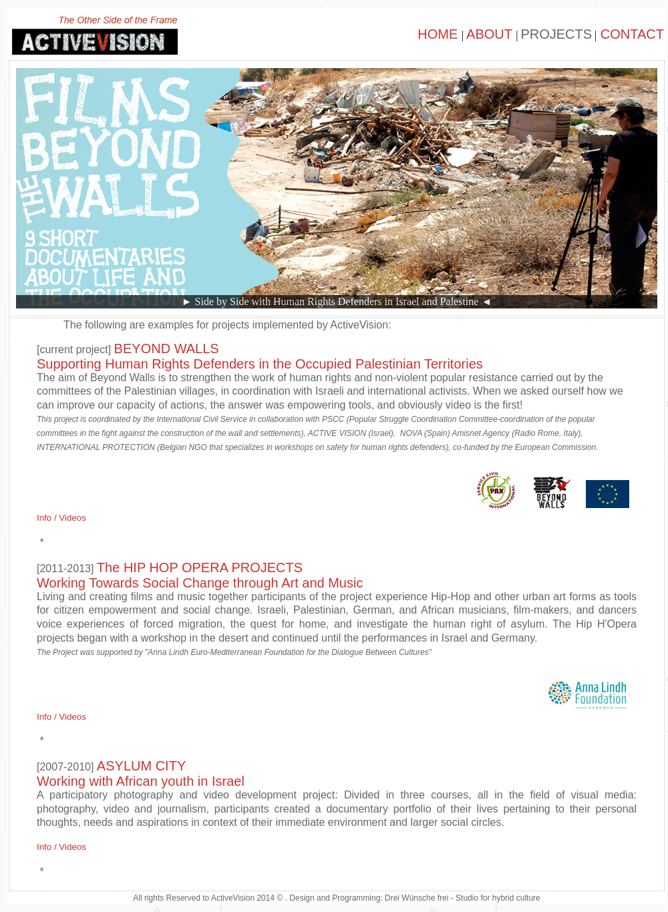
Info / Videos (61, 518)
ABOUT (491, 34)
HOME (440, 34)
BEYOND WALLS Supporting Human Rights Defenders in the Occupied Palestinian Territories (260, 356)
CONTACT (630, 34)
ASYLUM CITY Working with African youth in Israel (140, 773)
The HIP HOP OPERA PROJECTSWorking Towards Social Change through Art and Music (200, 575)
